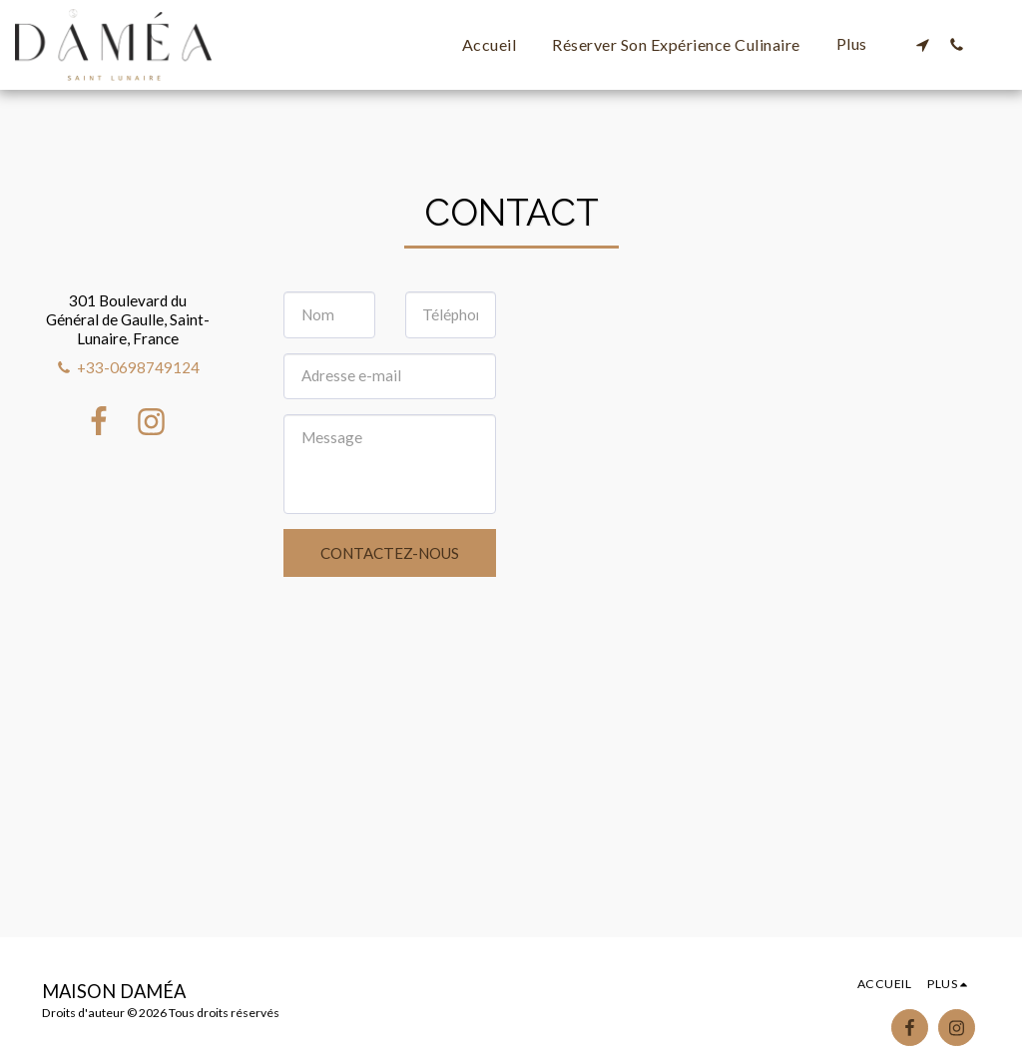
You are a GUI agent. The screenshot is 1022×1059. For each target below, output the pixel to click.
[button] (922, 44)
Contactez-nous (389, 553)
